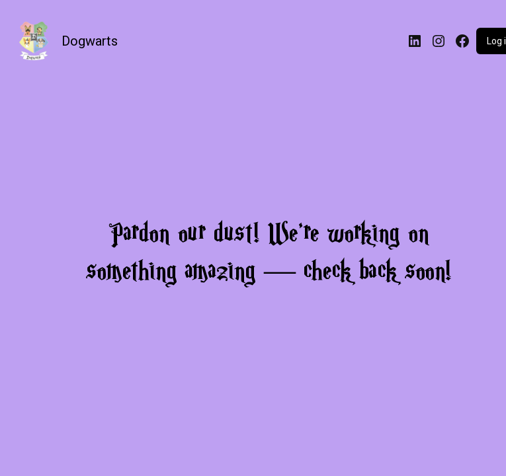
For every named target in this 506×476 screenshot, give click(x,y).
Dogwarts (90, 41)
